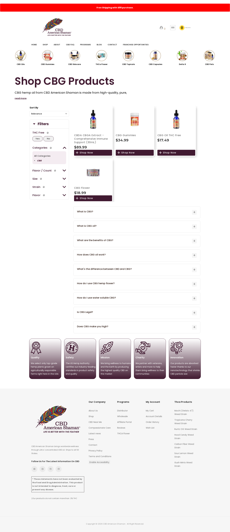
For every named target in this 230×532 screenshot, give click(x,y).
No (48, 137)
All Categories (42, 155)
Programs (85, 44)
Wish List (150, 426)
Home (34, 44)
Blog (99, 44)
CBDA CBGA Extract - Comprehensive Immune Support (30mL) (91, 137)
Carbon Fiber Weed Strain (184, 445)
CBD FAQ (70, 44)
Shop (45, 44)
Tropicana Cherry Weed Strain (183, 421)
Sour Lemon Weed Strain (183, 454)
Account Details (154, 415)
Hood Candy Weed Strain (184, 435)
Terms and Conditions (100, 455)
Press (91, 438)
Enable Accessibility (99, 461)
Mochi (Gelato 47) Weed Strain (183, 411)
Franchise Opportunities (136, 44)
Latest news (95, 432)
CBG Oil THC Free (169, 134)
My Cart (150, 409)
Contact (112, 44)
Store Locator (182, 27)
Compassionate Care (100, 426)
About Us (93, 409)
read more (21, 97)
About (57, 44)
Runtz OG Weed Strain (185, 428)
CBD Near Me (95, 421)
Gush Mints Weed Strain (183, 463)
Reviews (121, 426)
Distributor (122, 409)
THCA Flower (123, 432)
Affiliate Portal (124, 421)
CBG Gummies (126, 134)
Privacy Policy (95, 449)
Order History (152, 421)
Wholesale (122, 415)
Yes (37, 137)
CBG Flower (82, 187)
